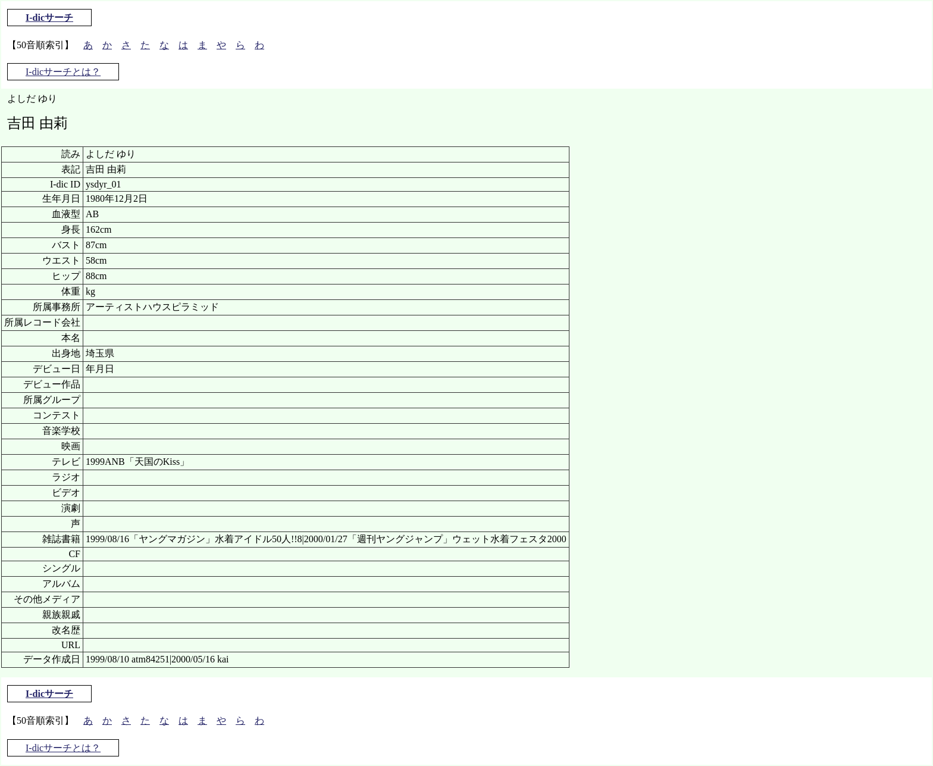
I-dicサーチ (49, 17)
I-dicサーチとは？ (63, 72)
